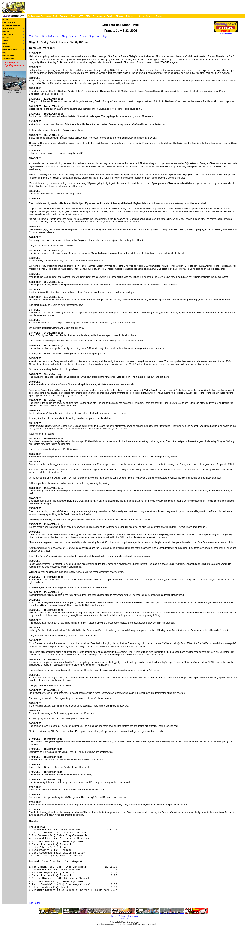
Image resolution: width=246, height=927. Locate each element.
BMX (88, 16)
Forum (159, 16)
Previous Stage (87, 36)
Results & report (50, 36)
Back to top (34, 903)
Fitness (129, 16)
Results (5, 31)
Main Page (34, 36)
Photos (119, 16)
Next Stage (102, 36)
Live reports (7, 34)
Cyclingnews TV (35, 16)
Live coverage (8, 22)
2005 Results (8, 58)
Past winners (8, 55)
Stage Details (69, 36)
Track (110, 16)
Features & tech (9, 49)
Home (5, 19)
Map (4, 52)
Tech (55, 16)
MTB (81, 16)
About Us (124, 918)
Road (73, 16)
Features (64, 16)
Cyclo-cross (99, 16)
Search (149, 16)
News (48, 16)
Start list (6, 46)
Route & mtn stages (11, 25)
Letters (140, 16)
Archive (122, 916)
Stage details (8, 28)
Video (5, 40)
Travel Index (133, 916)
